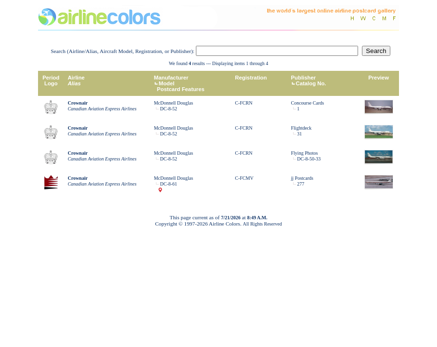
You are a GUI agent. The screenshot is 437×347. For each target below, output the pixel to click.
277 (300, 184)
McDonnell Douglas (173, 103)
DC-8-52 (169, 108)
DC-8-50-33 (309, 158)
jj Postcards (302, 178)
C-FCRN (243, 103)
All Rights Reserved (262, 224)
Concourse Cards (307, 103)
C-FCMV (244, 178)
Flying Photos (304, 153)
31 (299, 133)
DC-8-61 (169, 184)
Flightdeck (301, 128)
